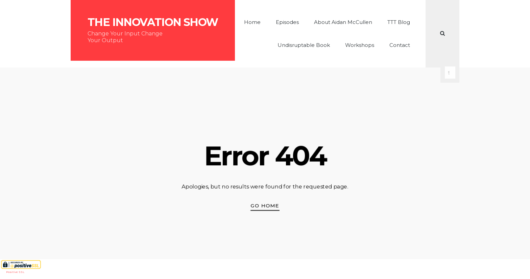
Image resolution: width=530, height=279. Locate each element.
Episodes (287, 22)
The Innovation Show (153, 22)
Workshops (359, 45)
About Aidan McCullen (343, 22)
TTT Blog (398, 22)
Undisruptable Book (304, 45)
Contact (399, 45)
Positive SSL (15, 272)
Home (252, 22)
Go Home (265, 206)
